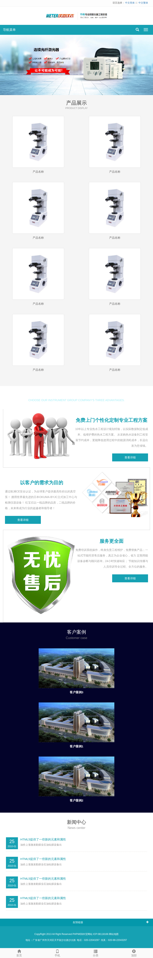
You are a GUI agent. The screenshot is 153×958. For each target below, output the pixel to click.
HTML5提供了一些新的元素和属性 (43, 839)
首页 (19, 952)
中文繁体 (143, 2)
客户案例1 (76, 746)
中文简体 (130, 2)
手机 (57, 952)
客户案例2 (76, 800)
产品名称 (38, 171)
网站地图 (114, 934)
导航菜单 (9, 29)
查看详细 (130, 457)
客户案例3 (76, 692)
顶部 (134, 952)
